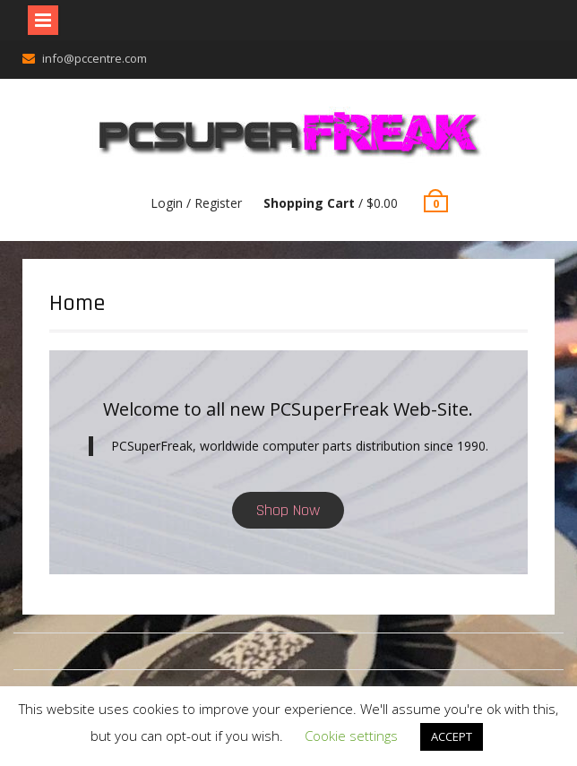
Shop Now (288, 510)
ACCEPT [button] (451, 736)
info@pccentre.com (94, 58)
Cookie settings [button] (351, 735)
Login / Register (196, 202)
